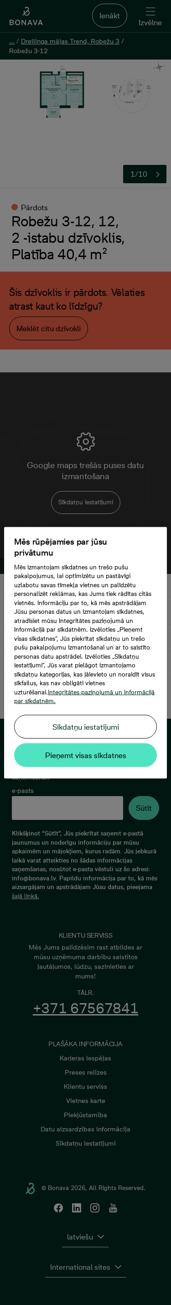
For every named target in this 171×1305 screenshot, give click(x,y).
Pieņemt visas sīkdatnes (85, 754)
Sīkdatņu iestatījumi (85, 726)
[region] (85, 652)
